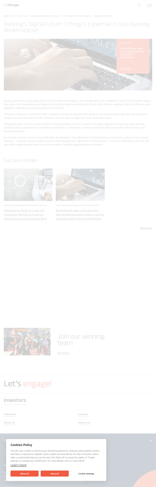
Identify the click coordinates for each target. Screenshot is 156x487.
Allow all (24, 473)
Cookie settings (86, 473)
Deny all (55, 473)
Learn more (19, 465)
